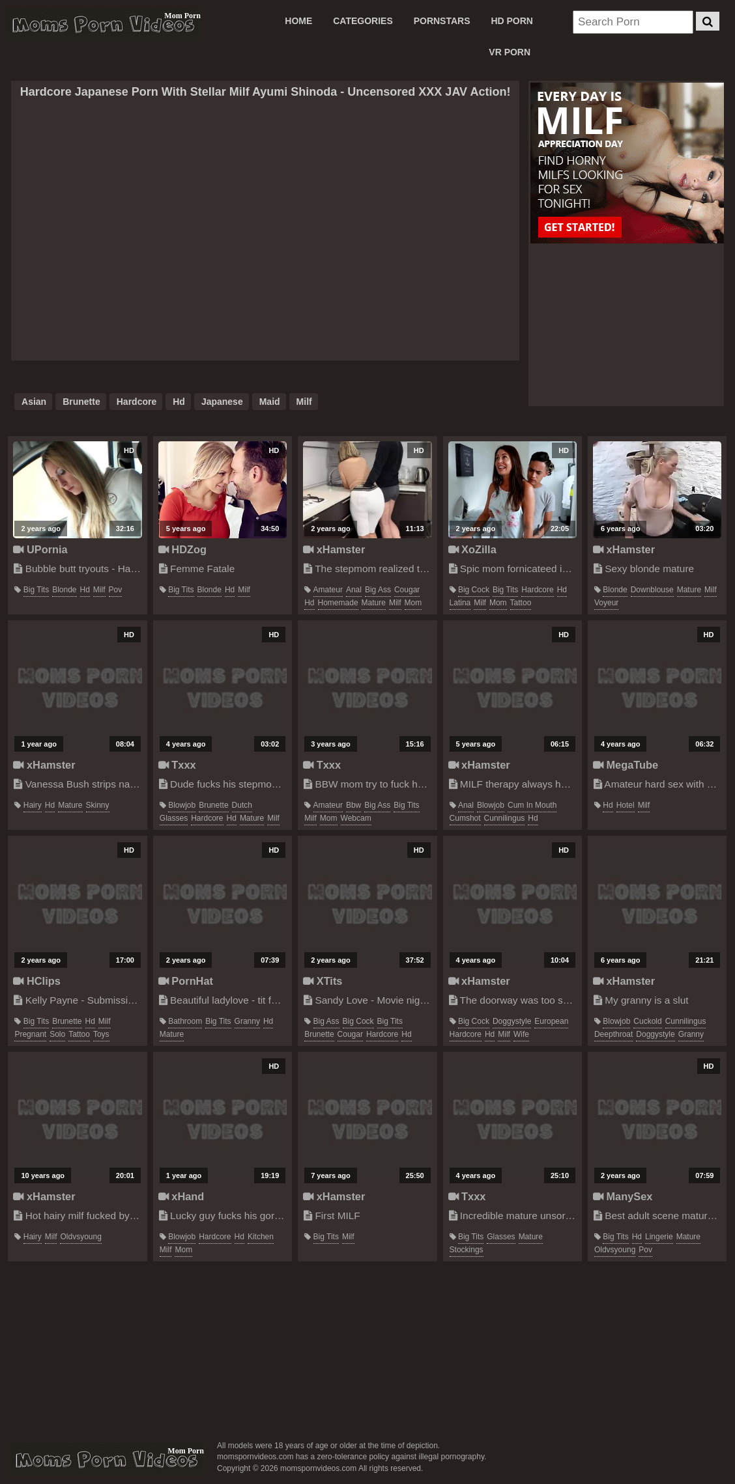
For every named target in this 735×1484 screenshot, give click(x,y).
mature (374, 602)
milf (304, 401)
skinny (97, 805)
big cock (473, 589)
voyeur (606, 602)
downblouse (652, 589)
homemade (338, 602)
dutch (242, 805)
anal (354, 589)
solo (57, 1034)
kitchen (261, 1236)
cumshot (465, 818)
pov (115, 589)
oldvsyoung (80, 1236)
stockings (466, 1249)
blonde (64, 589)
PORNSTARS (442, 21)
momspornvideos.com (106, 1459)
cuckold (647, 1021)
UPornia (40, 549)
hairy (32, 805)
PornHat (185, 981)
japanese (222, 401)
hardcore (136, 401)
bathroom (185, 1021)
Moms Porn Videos (103, 24)
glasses (174, 818)
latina (460, 602)
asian (34, 401)
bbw (353, 805)
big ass (378, 589)
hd (179, 401)
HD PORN (512, 21)
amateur (328, 589)
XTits (322, 981)
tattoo (521, 602)
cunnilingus (504, 818)
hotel (625, 805)
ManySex (622, 1196)
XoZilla (472, 549)
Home (298, 21)
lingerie (659, 1236)
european (551, 1021)
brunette (81, 401)
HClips (36, 981)
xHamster (334, 549)
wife (521, 1034)
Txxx (177, 765)
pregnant (30, 1034)
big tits (36, 589)
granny (247, 1021)
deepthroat (613, 1034)
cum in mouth (532, 805)
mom (413, 602)
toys (101, 1034)
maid (269, 401)
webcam (356, 818)
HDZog (182, 549)
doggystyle (512, 1021)
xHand (181, 1196)
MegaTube (625, 765)
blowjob (181, 805)
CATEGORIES (363, 21)
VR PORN (509, 52)
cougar (407, 589)
